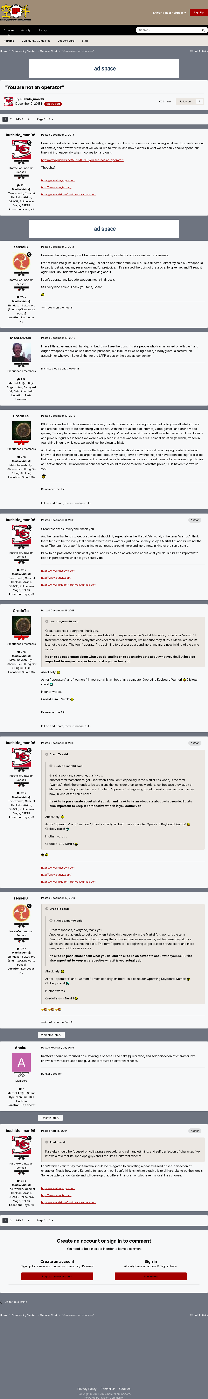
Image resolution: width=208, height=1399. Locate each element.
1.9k (21, 379)
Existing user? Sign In (169, 12)
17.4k (21, 297)
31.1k (21, 185)
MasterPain (20, 338)
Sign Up (199, 12)
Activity (25, 30)
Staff (85, 40)
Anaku (20, 1048)
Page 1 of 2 (45, 119)
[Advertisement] (104, 1354)
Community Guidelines (36, 40)
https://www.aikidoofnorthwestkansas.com (68, 194)
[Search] (157, 30)
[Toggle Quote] (47, 621)
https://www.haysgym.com (58, 180)
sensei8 (20, 247)
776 (21, 457)
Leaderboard (66, 40)
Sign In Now (150, 1276)
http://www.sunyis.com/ (56, 187)
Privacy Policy (87, 1389)
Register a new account (57, 1276)
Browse (9, 31)
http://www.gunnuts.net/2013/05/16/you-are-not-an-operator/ (82, 160)
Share (165, 101)
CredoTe (21, 416)
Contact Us (107, 1389)
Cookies (125, 1389)
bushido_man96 (32, 99)
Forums (9, 40)
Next (19, 119)
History (42, 30)
